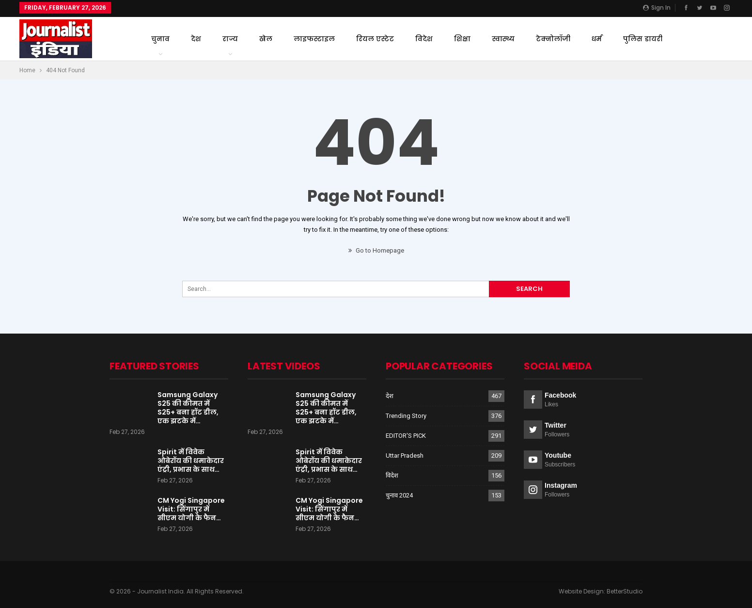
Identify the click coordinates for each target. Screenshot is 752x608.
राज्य (230, 39)
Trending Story (406, 415)
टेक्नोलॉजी (553, 39)
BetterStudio (624, 591)
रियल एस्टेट (375, 39)
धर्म (597, 39)
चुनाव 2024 (399, 495)
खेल (265, 39)
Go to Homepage (376, 250)
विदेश (424, 39)
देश (196, 39)
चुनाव (160, 39)
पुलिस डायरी (642, 39)
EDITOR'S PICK (406, 435)
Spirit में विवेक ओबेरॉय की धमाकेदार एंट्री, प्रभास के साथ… (190, 460)
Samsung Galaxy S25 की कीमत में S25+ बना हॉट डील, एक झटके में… (188, 408)
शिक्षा (462, 39)
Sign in (657, 7)
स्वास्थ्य (503, 39)
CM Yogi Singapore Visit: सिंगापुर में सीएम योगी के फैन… (191, 509)
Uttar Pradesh (404, 455)
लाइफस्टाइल (314, 39)
